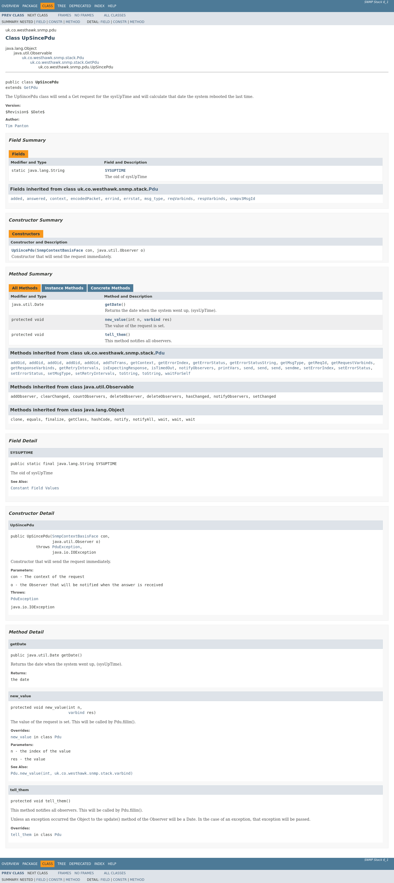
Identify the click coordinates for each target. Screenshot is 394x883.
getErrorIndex (173, 363)
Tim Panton (16, 126)
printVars (228, 368)
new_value (115, 319)
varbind (152, 319)
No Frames (84, 15)
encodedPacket (86, 198)
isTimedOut (162, 368)
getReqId (317, 363)
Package (29, 6)
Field (40, 22)
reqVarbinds (180, 198)
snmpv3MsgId (242, 198)
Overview (10, 6)
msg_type (153, 198)
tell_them (115, 334)
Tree (61, 6)
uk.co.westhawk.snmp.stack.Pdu (53, 58)
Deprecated (80, 6)
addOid (18, 363)
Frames (64, 15)
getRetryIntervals (78, 368)
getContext (142, 363)
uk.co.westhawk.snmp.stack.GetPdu (64, 62)
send (248, 368)
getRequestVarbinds (352, 363)
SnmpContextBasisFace (60, 250)
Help (112, 6)
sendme (292, 368)
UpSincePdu (22, 250)
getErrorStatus (209, 363)
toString (128, 373)
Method (73, 22)
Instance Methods (64, 288)
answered (36, 198)
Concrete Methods (110, 288)
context (58, 198)
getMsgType (291, 363)
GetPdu (31, 87)
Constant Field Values (35, 488)
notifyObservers (196, 368)
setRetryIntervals (94, 373)
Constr (55, 22)
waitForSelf (178, 373)
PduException (66, 547)
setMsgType (59, 373)
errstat (132, 198)
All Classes (115, 15)
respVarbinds (211, 198)
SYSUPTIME (115, 170)
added (16, 198)
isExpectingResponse (125, 368)
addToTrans (114, 363)
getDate (113, 304)
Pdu (153, 189)
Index (99, 6)
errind (112, 198)
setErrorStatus (354, 368)
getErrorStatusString (253, 363)
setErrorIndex (319, 368)
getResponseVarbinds (32, 368)
